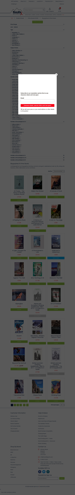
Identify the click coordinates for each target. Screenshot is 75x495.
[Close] (56, 74)
